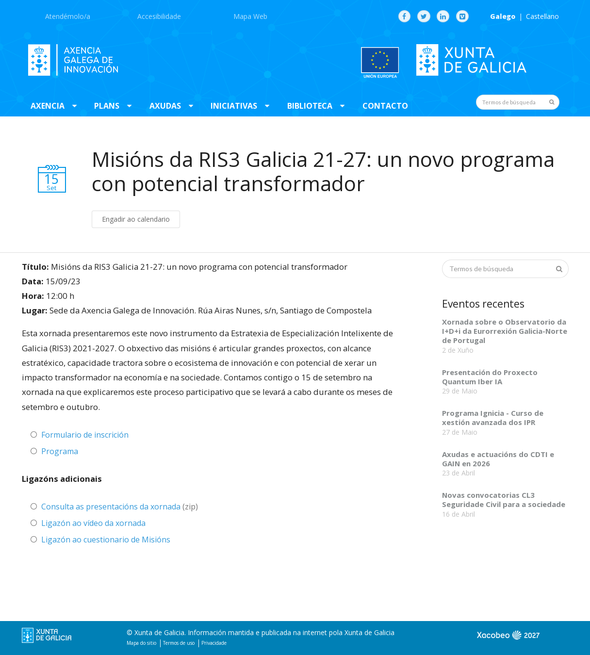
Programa (59, 451)
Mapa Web (250, 16)
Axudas (165, 106)
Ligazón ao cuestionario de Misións (105, 539)
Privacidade (214, 642)
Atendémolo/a (67, 16)
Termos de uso (179, 642)
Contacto (385, 105)
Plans (106, 106)
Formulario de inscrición (85, 434)
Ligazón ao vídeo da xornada (93, 523)
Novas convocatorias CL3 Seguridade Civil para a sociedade (503, 499)
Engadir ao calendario (136, 219)
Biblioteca (309, 106)
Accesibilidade (159, 16)
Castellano (542, 16)
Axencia (48, 106)
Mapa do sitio (141, 642)
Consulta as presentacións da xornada (110, 506)
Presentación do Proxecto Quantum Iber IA (490, 376)
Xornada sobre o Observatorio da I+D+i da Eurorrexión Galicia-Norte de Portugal (504, 331)
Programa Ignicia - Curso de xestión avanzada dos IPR (492, 417)
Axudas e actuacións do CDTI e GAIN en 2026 (498, 458)
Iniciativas (234, 106)
